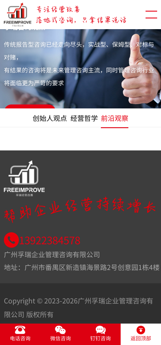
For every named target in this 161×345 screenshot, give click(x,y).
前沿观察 (114, 118)
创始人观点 (50, 118)
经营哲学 (84, 118)
